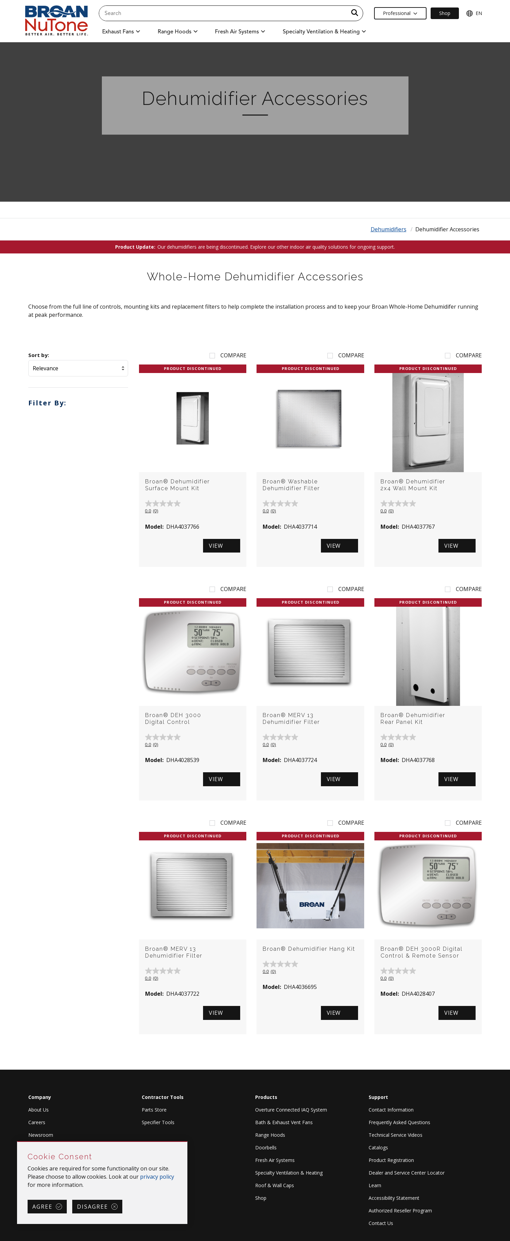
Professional (400, 13)
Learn (375, 1185)
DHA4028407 (418, 993)
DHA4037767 (418, 526)
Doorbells (266, 1147)
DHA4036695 (300, 987)
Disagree (92, 1206)
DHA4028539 (182, 760)
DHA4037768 (418, 760)
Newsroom (40, 1135)
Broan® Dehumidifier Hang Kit (309, 949)
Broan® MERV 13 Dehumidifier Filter (291, 718)
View (216, 545)
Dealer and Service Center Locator (407, 1172)
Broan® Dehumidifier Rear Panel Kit (413, 718)
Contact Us (381, 1223)
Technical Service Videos (395, 1135)
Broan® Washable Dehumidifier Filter (291, 485)
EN (474, 13)
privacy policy (157, 1176)
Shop (260, 1198)
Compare (233, 355)
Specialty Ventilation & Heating (289, 1172)
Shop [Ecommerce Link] (444, 13)
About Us (38, 1109)
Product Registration (391, 1160)
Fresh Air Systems (275, 1160)
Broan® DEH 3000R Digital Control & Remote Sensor (422, 952)
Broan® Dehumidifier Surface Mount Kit (177, 485)
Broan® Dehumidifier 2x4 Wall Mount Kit (413, 485)
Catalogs (378, 1147)
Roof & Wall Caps (274, 1185)
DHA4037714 (300, 526)
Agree (42, 1206)
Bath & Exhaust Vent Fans (284, 1122)
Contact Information (391, 1109)
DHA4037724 (300, 760)
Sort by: (38, 355)
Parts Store (154, 1109)
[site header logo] (56, 20)
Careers (36, 1122)
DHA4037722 (182, 993)
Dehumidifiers (388, 229)
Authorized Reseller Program (400, 1210)
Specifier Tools (158, 1122)
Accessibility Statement (394, 1198)
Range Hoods (270, 1135)
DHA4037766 (182, 526)
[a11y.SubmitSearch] (354, 13)
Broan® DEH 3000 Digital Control (173, 718)
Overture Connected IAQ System (291, 1109)
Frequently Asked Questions (399, 1122)
